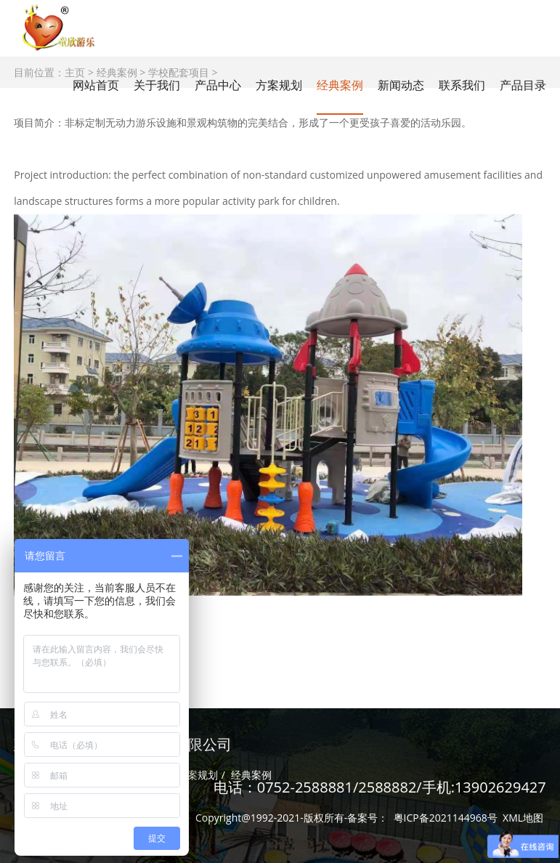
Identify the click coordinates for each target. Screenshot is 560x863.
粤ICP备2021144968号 (446, 817)
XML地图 (523, 817)
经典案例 (340, 85)
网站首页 (96, 85)
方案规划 (197, 775)
